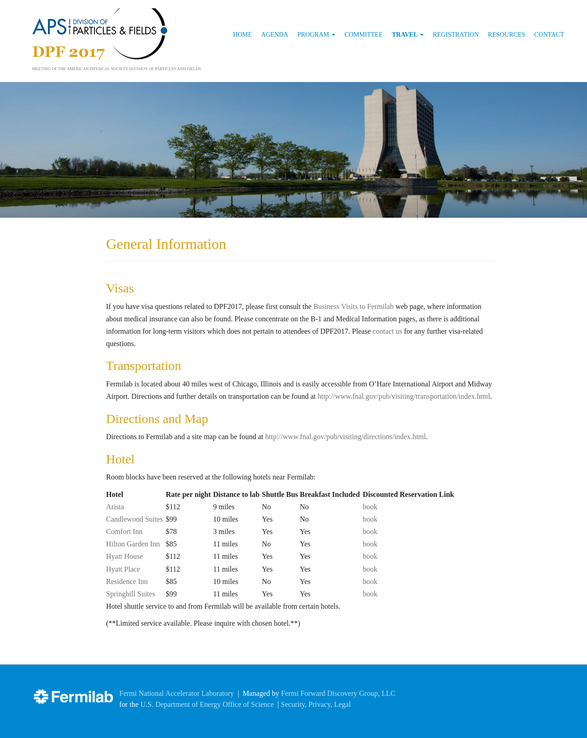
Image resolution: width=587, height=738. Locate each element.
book (370, 507)
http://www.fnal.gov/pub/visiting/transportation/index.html (403, 396)
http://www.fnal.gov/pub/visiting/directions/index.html (345, 437)
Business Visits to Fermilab (353, 306)
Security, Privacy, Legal (316, 704)
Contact (549, 34)
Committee (363, 34)
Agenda (274, 34)
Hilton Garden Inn (133, 544)
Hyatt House (124, 556)
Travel (407, 34)
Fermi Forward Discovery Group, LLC (338, 693)
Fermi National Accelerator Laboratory (176, 693)
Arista (115, 507)
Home (242, 34)
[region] (293, 149)
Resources (506, 34)
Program (316, 34)
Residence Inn (127, 581)
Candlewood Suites (134, 519)
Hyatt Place (123, 569)
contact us (387, 331)
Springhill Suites (130, 594)
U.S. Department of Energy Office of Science (207, 704)
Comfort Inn (124, 531)
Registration (456, 34)
